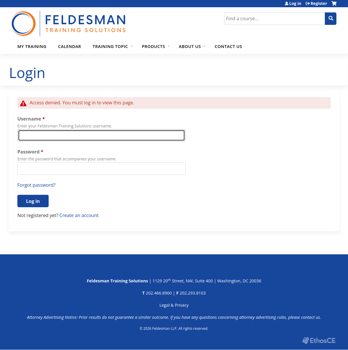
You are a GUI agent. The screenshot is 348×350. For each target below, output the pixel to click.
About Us (190, 46)
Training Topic (110, 46)
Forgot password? (36, 185)
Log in (295, 3)
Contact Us (228, 46)
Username (29, 119)
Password (28, 152)
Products (153, 46)
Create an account (78, 215)
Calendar (69, 46)
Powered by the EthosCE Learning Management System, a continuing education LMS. (318, 340)
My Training (31, 46)
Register (319, 3)
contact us (310, 317)
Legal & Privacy (174, 305)
